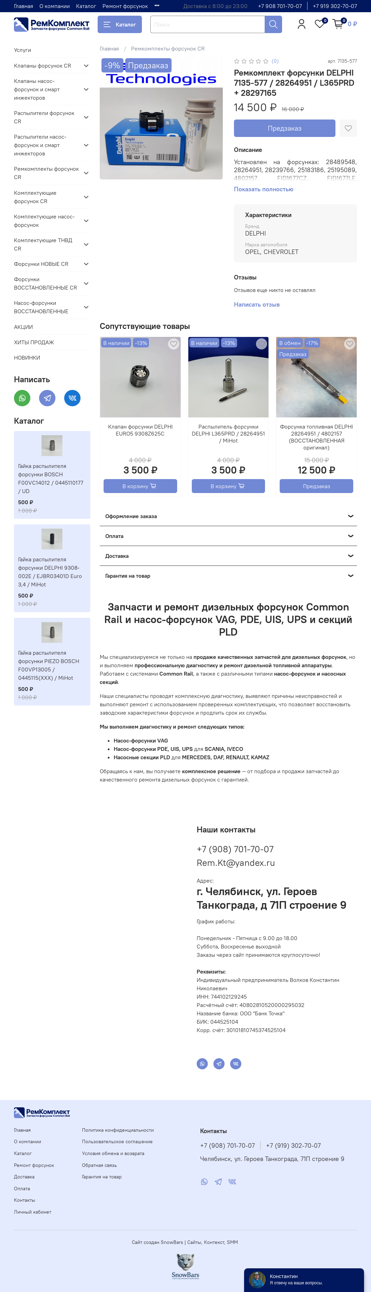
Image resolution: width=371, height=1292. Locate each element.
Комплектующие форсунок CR (35, 197)
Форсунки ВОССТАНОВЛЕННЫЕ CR (45, 283)
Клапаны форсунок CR (42, 65)
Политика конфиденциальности (118, 1130)
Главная (23, 5)
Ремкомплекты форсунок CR (168, 48)
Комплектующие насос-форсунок (44, 220)
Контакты (24, 1200)
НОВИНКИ (27, 357)
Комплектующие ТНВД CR (43, 244)
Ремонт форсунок (125, 5)
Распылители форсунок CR (44, 117)
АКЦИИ (23, 326)
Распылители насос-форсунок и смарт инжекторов (40, 145)
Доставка (24, 1177)
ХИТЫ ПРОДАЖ (34, 342)
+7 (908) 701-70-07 (235, 849)
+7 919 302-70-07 (335, 5)
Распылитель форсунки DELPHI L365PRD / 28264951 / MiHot (228, 433)
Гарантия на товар (102, 1177)
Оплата (22, 1188)
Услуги (22, 49)
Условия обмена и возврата (113, 1153)
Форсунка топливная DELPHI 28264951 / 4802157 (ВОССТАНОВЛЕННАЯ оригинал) (316, 437)
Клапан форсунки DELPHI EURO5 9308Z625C (140, 430)
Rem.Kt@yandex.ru (236, 862)
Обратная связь (99, 1165)
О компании (54, 5)
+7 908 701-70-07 (280, 5)
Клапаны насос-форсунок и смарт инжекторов (37, 89)
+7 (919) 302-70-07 (293, 1145)
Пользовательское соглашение (117, 1141)
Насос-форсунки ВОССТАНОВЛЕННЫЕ (41, 307)
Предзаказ (285, 128)
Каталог (86, 5)
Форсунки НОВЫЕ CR (41, 263)
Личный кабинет (32, 1212)
